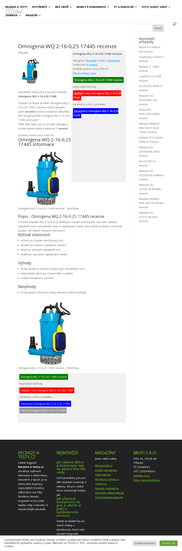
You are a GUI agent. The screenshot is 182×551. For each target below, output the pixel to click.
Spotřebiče (39, 7)
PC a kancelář (124, 7)
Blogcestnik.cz (103, 465)
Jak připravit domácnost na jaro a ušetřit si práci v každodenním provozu (69, 507)
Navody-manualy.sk (107, 488)
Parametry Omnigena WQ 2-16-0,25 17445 (95, 113)
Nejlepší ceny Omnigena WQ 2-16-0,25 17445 (97, 95)
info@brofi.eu (141, 475)
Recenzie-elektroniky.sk (109, 492)
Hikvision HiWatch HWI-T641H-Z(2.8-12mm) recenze (149, 128)
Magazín (32, 15)
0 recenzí (92, 64)
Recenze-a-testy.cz (107, 479)
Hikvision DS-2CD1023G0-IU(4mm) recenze (151, 175)
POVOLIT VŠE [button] (168, 543)
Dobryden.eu (103, 474)
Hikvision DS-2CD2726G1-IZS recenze (148, 100)
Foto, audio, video (154, 7)
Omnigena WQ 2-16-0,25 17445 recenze (98, 80)
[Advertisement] (83, 33)
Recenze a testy (16, 7)
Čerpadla (91, 60)
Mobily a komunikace (91, 7)
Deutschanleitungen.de (109, 497)
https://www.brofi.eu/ (146, 480)
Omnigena (113, 60)
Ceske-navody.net (106, 470)
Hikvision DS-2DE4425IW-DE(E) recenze (149, 152)
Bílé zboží (61, 7)
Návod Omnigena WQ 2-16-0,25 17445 (43, 410)
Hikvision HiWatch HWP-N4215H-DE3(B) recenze (151, 203)
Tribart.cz (101, 483)
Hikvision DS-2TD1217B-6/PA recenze (148, 217)
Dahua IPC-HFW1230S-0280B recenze (149, 114)
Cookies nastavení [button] (145, 543)
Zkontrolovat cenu (84, 73)
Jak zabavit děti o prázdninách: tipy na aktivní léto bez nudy (71, 467)
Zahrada (11, 15)
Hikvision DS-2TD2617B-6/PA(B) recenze (150, 189)
